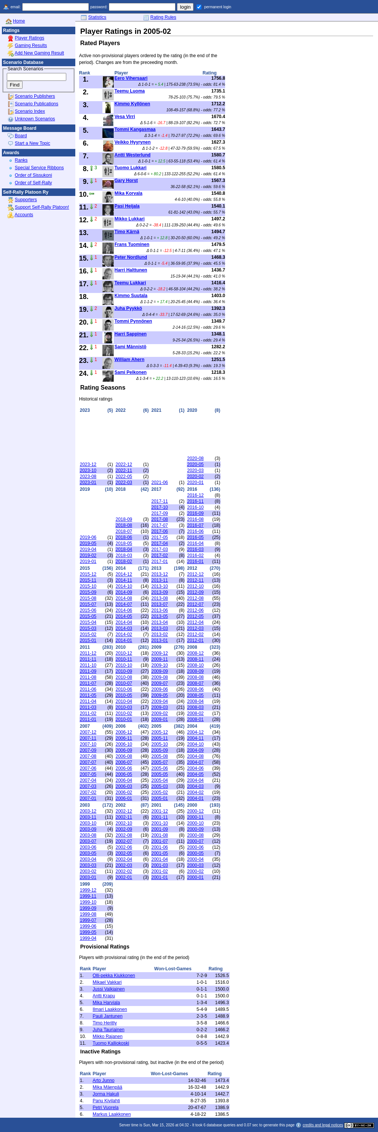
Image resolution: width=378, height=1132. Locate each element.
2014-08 (124, 598)
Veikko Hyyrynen (132, 142)
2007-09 (88, 750)
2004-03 (195, 786)
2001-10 (159, 823)
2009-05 (159, 695)
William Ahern (129, 359)
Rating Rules (163, 17)
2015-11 (88, 580)
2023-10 (88, 470)
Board (21, 135)
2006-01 (124, 798)
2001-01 (159, 877)
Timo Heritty (105, 1023)
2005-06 (159, 768)
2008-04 (195, 701)
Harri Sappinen (130, 334)
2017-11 (159, 501)
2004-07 (195, 762)
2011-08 (88, 677)
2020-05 (195, 464)
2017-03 (159, 549)
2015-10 (88, 586)
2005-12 (159, 732)
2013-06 (159, 610)
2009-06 (159, 689)
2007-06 (88, 768)
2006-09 (124, 750)
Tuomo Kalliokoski (111, 1043)
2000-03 (195, 865)
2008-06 (195, 689)
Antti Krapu (104, 995)
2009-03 (159, 707)
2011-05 (88, 695)
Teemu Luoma (129, 91)
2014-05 (124, 616)
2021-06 (159, 482)
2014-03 (124, 628)
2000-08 (195, 835)
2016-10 (195, 507)
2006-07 (124, 762)
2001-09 (159, 829)
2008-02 (195, 713)
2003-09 (88, 829)
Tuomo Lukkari (130, 167)
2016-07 (195, 525)
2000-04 (195, 859)
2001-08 (159, 835)
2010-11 (124, 659)
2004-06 (195, 768)
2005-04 (159, 780)
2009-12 (159, 653)
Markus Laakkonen (112, 1114)
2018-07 (124, 531)
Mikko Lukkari (129, 219)
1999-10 (88, 902)
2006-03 (124, 786)
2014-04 (124, 622)
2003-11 (88, 817)
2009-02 (159, 713)
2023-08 (88, 476)
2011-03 (88, 707)
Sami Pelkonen (130, 372)
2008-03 (195, 707)
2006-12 (124, 732)
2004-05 (195, 774)
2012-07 (195, 604)
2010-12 (124, 653)
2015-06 (88, 610)
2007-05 (88, 774)
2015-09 (88, 592)
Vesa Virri (124, 116)
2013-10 (159, 586)
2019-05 (88, 543)
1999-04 (88, 938)
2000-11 (195, 817)
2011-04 (88, 701)
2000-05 (195, 853)
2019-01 (88, 561)
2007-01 (88, 798)
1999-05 (88, 932)
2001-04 (159, 859)
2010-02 (124, 713)
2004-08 (195, 756)
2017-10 (159, 507)
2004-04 (195, 780)
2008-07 (195, 683)
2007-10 (88, 744)
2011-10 (88, 665)
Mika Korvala (128, 193)
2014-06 (124, 610)
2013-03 (159, 628)
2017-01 (159, 561)
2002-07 (124, 841)
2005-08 (159, 756)
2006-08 (124, 756)
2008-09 (195, 671)
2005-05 (159, 774)
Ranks (21, 160)
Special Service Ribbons (39, 167)
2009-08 (159, 677)
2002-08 (124, 835)
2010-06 (124, 689)
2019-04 (88, 549)
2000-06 (195, 847)
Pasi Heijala (127, 206)
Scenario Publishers (35, 96)
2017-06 (159, 531)
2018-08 (124, 525)
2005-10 (159, 744)
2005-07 (159, 762)
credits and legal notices (323, 1125)
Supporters (26, 199)
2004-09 (195, 750)
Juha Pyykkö (128, 308)
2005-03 (159, 786)
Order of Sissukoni (33, 175)
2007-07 (88, 762)
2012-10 (195, 586)
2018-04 (124, 549)
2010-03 (124, 707)
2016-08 (195, 519)
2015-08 (88, 598)
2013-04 (159, 622)
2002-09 (124, 829)
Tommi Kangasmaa (134, 129)
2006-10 (124, 744)
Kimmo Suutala (130, 295)
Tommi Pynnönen (133, 321)
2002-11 (124, 817)
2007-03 (88, 786)
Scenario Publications (36, 103)
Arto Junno (103, 1080)
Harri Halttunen (130, 270)
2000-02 (195, 871)
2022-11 (124, 470)
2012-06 (195, 610)
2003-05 (88, 853)
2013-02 (159, 634)
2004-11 (195, 738)
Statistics (97, 17)
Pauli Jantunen (107, 1016)
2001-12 (159, 811)
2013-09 (159, 592)
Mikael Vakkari (107, 982)
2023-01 (88, 482)
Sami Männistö (130, 346)
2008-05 (195, 695)
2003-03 (88, 865)
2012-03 (195, 628)
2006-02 (124, 792)
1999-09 (88, 908)
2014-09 (124, 592)
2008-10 (195, 665)
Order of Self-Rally (33, 182)
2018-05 (124, 543)
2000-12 (195, 811)
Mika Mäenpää (107, 1087)
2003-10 (88, 823)
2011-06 (88, 689)
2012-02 (195, 634)
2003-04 (88, 859)
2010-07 (124, 683)
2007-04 (88, 780)
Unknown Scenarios (35, 118)
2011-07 (88, 683)
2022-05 (124, 476)
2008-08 (195, 677)
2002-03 (124, 865)
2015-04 (88, 622)
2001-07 (159, 841)
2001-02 (159, 871)
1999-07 (88, 920)
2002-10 (124, 823)
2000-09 (195, 829)
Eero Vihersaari (131, 78)
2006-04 (124, 780)
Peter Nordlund (130, 257)
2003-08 (88, 835)
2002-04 (124, 859)
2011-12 (88, 653)
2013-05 (159, 616)
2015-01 (88, 640)
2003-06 (88, 847)
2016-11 (195, 501)
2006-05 (124, 774)
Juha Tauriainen (109, 1029)
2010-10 (124, 665)
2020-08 (195, 458)
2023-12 (88, 464)
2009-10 (159, 665)
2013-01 (159, 640)
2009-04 (159, 701)
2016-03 (195, 549)
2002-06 (124, 847)
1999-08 (88, 914)
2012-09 (195, 592)
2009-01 (159, 719)
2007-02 (88, 792)
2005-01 (159, 798)
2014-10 (124, 586)
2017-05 (159, 537)
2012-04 (195, 622)
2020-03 (195, 470)
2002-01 (124, 877)
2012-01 (195, 640)
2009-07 (159, 683)
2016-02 (195, 555)
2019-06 (88, 537)
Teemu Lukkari (130, 282)
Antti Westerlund (132, 155)
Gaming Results (31, 45)
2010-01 (124, 719)
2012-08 (195, 598)
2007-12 (88, 732)
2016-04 (195, 543)
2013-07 (159, 604)
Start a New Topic (32, 143)
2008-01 (195, 719)
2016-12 (195, 495)
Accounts (24, 214)
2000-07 (195, 841)
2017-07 (159, 525)
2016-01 (195, 561)
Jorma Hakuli (106, 1094)
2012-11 (195, 580)
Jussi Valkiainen (109, 989)
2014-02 (124, 634)
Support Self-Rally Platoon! (42, 207)
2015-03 (88, 628)
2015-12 (88, 574)
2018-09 (124, 519)
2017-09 (159, 513)
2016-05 (195, 537)
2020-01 (195, 482)
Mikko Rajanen (107, 1036)
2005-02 (159, 792)
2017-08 (159, 519)
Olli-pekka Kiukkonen (114, 975)
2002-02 (124, 871)
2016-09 (195, 513)
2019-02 (88, 555)
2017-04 (159, 543)
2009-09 (159, 671)
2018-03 (124, 555)
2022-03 (124, 482)
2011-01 (88, 719)
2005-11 (159, 738)
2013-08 (159, 598)
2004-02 (195, 792)
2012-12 (195, 574)
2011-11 (88, 659)
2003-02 (88, 871)
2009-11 (159, 659)
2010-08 (124, 677)
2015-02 (88, 634)
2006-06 (124, 768)
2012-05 (195, 616)
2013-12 (159, 574)
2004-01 (195, 798)
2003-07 (88, 841)
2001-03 (159, 865)
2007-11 (88, 738)
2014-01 (124, 640)
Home (19, 21)
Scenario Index (30, 111)
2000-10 (195, 823)
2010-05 (124, 695)
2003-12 (88, 811)
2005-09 (159, 750)
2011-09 (88, 671)
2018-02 (124, 561)
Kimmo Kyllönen (132, 103)
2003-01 (88, 877)
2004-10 (195, 744)
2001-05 (159, 853)
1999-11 (88, 896)
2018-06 (124, 537)
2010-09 (124, 671)
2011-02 (88, 713)
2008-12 (195, 653)
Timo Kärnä (126, 231)
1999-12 (88, 890)
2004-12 (195, 732)
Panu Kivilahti (106, 1100)
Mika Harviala (106, 1002)
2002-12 (124, 811)
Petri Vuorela (106, 1107)
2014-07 (124, 604)
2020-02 (195, 476)
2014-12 (124, 574)
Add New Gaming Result (39, 53)
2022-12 (124, 464)
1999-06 (88, 926)
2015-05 (88, 616)
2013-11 (159, 580)
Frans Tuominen (131, 244)
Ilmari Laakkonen (110, 1009)
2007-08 (88, 756)
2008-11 (195, 659)
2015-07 (88, 604)
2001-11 (159, 817)
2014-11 (124, 580)
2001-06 (159, 847)
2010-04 (124, 701)
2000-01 (195, 877)
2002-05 (124, 853)
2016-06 (195, 531)
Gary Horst (126, 180)
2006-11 (124, 738)
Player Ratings (29, 38)
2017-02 (159, 555)
